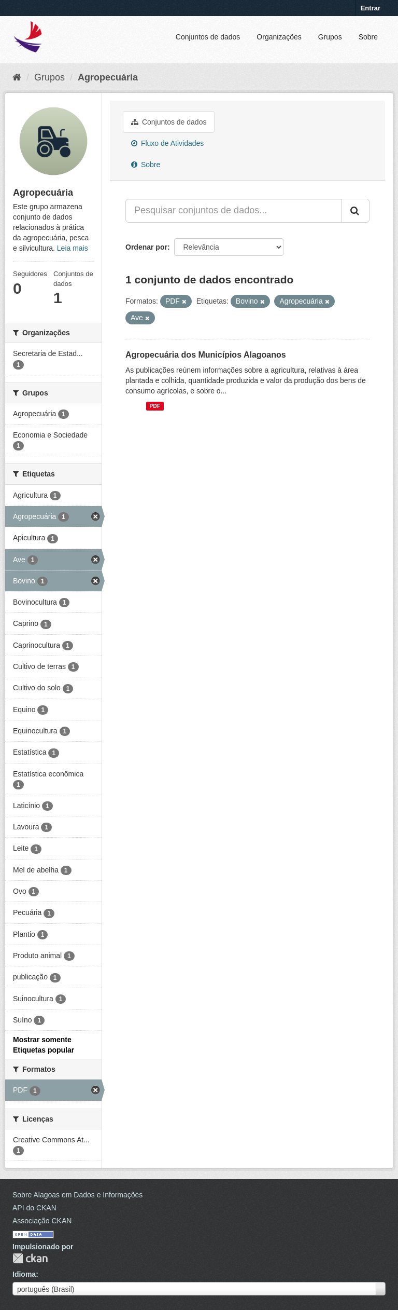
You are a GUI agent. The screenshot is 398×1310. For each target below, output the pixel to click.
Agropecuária (108, 77)
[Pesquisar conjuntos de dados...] (233, 211)
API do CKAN (34, 1208)
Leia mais (72, 248)
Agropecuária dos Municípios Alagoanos (205, 354)
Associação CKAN (42, 1221)
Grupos (330, 37)
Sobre (368, 37)
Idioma (24, 1274)
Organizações (279, 37)
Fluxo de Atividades (167, 143)
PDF (154, 406)
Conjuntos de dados (208, 37)
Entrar (370, 8)
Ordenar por (146, 247)
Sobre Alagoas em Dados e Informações (77, 1195)
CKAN (30, 1258)
